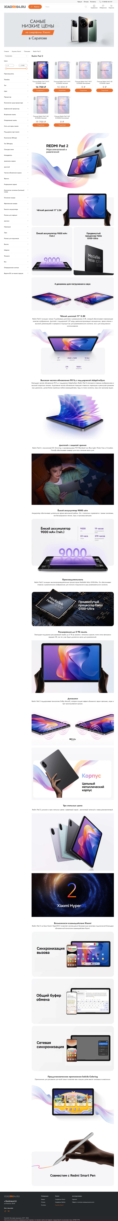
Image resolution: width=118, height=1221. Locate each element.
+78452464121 (10, 1201)
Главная (6, 51)
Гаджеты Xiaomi (16, 51)
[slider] (6, 68)
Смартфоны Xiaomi (60, 1199)
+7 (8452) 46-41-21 (105, 2)
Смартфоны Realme (60, 1202)
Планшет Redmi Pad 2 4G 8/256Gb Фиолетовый (62, 117)
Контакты (93, 2)
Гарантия (74, 1199)
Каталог (35, 7)
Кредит (80, 2)
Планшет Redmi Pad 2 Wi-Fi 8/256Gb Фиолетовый (83, 82)
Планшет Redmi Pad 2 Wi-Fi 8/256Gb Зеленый (62, 82)
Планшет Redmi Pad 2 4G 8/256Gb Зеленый (40, 117)
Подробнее (62, 90)
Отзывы (86, 2)
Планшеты (27, 51)
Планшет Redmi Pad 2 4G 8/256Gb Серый (104, 82)
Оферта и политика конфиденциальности (83, 1202)
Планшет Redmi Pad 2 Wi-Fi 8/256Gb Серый (41, 82)
